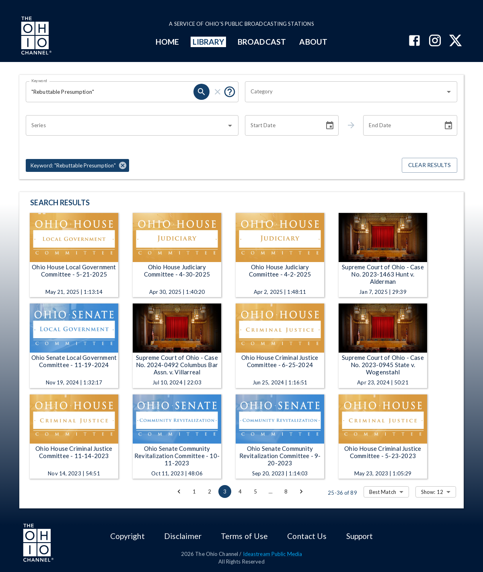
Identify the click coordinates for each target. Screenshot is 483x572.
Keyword (39, 80)
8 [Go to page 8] (286, 491)
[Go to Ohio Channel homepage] (35, 36)
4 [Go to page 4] (240, 491)
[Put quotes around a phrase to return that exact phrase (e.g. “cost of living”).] (229, 91)
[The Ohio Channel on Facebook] (414, 41)
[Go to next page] (301, 491)
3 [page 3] (224, 491)
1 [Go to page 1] (194, 491)
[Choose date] (330, 126)
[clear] (218, 92)
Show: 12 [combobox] (432, 492)
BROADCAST (262, 41)
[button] (77, 165)
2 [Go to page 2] (209, 491)
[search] (201, 92)
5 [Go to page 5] (255, 491)
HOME (167, 41)
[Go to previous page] (179, 491)
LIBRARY (208, 41)
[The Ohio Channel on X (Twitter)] (455, 41)
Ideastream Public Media (272, 554)
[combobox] (345, 92)
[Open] (448, 91)
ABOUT (313, 41)
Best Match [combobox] (382, 492)
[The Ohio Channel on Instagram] (435, 41)
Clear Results (429, 165)
